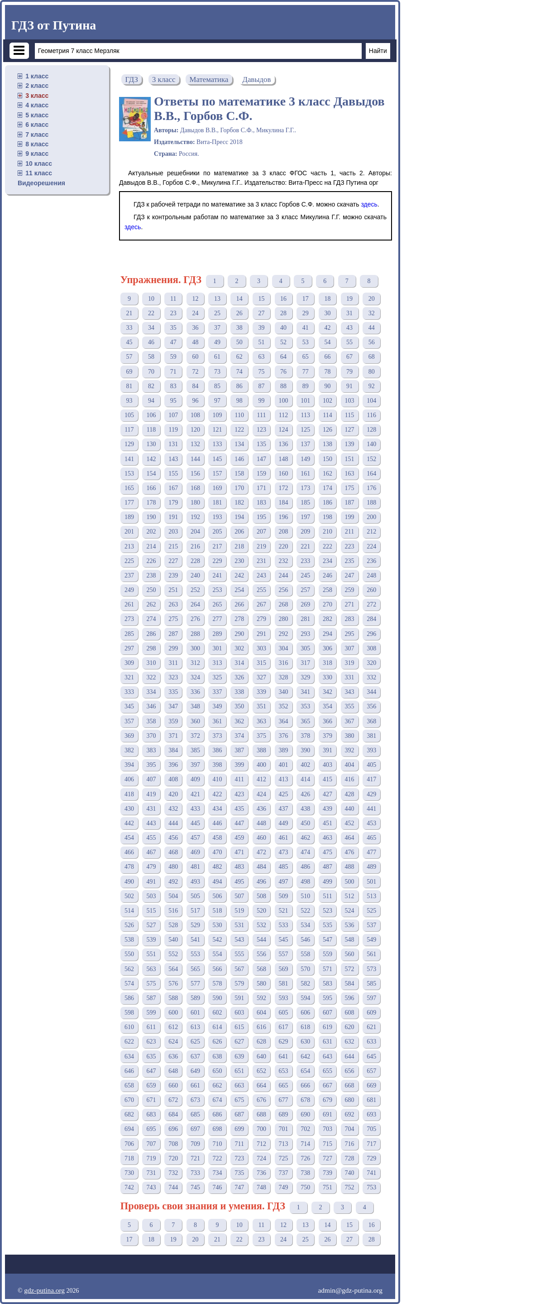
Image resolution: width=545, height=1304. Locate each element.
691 (327, 1114)
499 (327, 881)
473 (283, 852)
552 (173, 954)
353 (305, 706)
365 (305, 721)
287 (173, 633)
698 (217, 1129)
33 (129, 327)
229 (217, 561)
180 (195, 502)
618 (305, 1027)
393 (371, 750)
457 (195, 837)
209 (305, 531)
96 (195, 400)
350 (239, 706)
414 (305, 779)
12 (195, 298)
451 (327, 823)
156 (195, 473)
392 (349, 750)
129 (129, 444)
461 (283, 837)
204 (195, 531)
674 (217, 1100)
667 (327, 1085)
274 (151, 619)
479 (151, 866)
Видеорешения (41, 183)
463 (327, 837)
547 (327, 939)
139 (349, 444)
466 (129, 852)
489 (371, 866)
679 (327, 1100)
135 (261, 444)
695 (151, 1129)
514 (129, 910)
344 (371, 691)
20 (371, 298)
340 (283, 691)
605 (283, 1012)
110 (239, 415)
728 (349, 1158)
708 (173, 1143)
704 (349, 1129)
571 (327, 969)
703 (327, 1129)
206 (239, 531)
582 (305, 983)
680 (349, 1100)
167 (173, 488)
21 (129, 313)
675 (239, 1100)
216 (195, 546)
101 (305, 400)
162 (327, 473)
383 (151, 750)
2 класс (36, 85)
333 (129, 691)
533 (283, 925)
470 (217, 852)
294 (327, 633)
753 (371, 1187)
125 (305, 429)
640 (261, 1056)
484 (261, 866)
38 (239, 327)
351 (261, 706)
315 (261, 662)
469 (195, 852)
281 (305, 619)
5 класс (36, 115)
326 (239, 677)
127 (349, 429)
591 (239, 998)
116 (371, 415)
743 (151, 1187)
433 (195, 808)
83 (173, 386)
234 (327, 561)
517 (195, 910)
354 (327, 706)
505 (195, 896)
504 (173, 896)
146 (239, 459)
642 (305, 1056)
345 (129, 706)
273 (129, 619)
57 (129, 356)
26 (239, 313)
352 (283, 706)
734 (217, 1172)
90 (327, 386)
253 (217, 590)
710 (217, 1143)
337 (217, 691)
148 (283, 459)
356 (371, 706)
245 (305, 575)
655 (327, 1071)
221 (305, 546)
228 (195, 561)
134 (239, 444)
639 (239, 1056)
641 (283, 1056)
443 (151, 823)
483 (239, 866)
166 (151, 488)
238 (151, 575)
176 (371, 488)
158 (239, 473)
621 (371, 1027)
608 (349, 1012)
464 (349, 837)
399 (239, 764)
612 (173, 1027)
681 (371, 1100)
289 (217, 633)
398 (217, 764)
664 (261, 1085)
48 (195, 342)
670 (129, 1100)
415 (327, 779)
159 (261, 473)
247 (349, 575)
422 (217, 794)
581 (283, 983)
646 (129, 1071)
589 (195, 998)
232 (283, 561)
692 (349, 1114)
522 (305, 910)
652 (261, 1071)
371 (173, 735)
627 (239, 1041)
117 (129, 429)
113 (305, 415)
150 (327, 459)
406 (129, 779)
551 (151, 954)
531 (239, 925)
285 (129, 633)
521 (283, 910)
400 (261, 764)
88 (283, 386)
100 (283, 400)
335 (173, 691)
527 (151, 925)
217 (217, 546)
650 (217, 1071)
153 (129, 473)
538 (129, 939)
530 (217, 925)
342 (327, 691)
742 (129, 1187)
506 (217, 896)
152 (371, 459)
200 (371, 517)
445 (195, 823)
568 (261, 969)
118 (151, 429)
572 (349, 969)
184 (283, 502)
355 (349, 706)
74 (239, 371)
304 (283, 648)
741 (371, 1172)
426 (305, 794)
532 (261, 925)
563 (151, 969)
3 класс (36, 95)
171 (261, 488)
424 (261, 794)
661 (195, 1085)
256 (283, 590)
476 (349, 852)
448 (261, 823)
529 (195, 925)
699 (239, 1129)
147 (261, 459)
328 (283, 677)
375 (261, 735)
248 (371, 575)
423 (239, 794)
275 (173, 619)
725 (283, 1158)
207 (261, 531)
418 (129, 794)
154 (151, 473)
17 (305, 298)
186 (327, 502)
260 (371, 590)
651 (239, 1071)
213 (129, 546)
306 (327, 648)
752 (349, 1187)
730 (129, 1172)
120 (195, 429)
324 (195, 677)
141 (129, 459)
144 (195, 459)
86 (239, 386)
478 (129, 866)
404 (349, 764)
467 (151, 852)
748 (261, 1187)
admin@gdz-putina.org (350, 1290)
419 (151, 794)
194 (239, 517)
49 (217, 342)
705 (371, 1129)
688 (261, 1114)
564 (173, 969)
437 (283, 808)
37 (217, 327)
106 (151, 415)
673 (195, 1100)
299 (173, 648)
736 (261, 1172)
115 (349, 415)
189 (129, 517)
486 (305, 866)
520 (261, 910)
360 (195, 721)
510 (305, 896)
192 (195, 517)
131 (173, 444)
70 (151, 371)
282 (327, 619)
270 (327, 604)
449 (283, 823)
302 (239, 648)
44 (371, 327)
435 (239, 808)
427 (327, 794)
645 (371, 1056)
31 (349, 313)
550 (129, 954)
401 (283, 764)
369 (129, 735)
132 (195, 444)
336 (195, 691)
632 (349, 1041)
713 (283, 1143)
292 (283, 633)
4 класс (36, 105)
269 (305, 604)
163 (349, 473)
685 (195, 1114)
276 (195, 619)
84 (195, 386)
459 (239, 837)
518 (217, 910)
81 (129, 386)
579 (239, 983)
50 (239, 342)
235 (349, 561)
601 (195, 1012)
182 (239, 502)
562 (129, 969)
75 (261, 371)
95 (173, 400)
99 (261, 400)
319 (349, 662)
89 (305, 386)
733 (195, 1172)
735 (239, 1172)
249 (129, 590)
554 (217, 954)
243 (261, 575)
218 (239, 546)
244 (283, 575)
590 (217, 998)
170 (239, 488)
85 (217, 386)
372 (195, 735)
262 (151, 604)
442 (129, 823)
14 (239, 298)
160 (283, 473)
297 (129, 648)
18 (327, 298)
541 (195, 939)
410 (217, 779)
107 (173, 415)
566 (217, 969)
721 (195, 1158)
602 (217, 1012)
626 (217, 1041)
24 (195, 313)
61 (217, 356)
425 (283, 794)
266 (239, 604)
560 (349, 954)
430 (129, 808)
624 (173, 1041)
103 (349, 400)
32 (371, 313)
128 (371, 429)
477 (371, 852)
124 (283, 429)
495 (239, 881)
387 (239, 750)
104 (371, 400)
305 (305, 648)
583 (327, 983)
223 (349, 546)
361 (217, 721)
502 (129, 896)
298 (151, 648)
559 (327, 954)
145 (217, 459)
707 (151, 1143)
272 (371, 604)
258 (327, 590)
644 (349, 1056)
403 (327, 764)
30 (327, 313)
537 (371, 925)
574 (129, 983)
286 (151, 633)
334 (151, 691)
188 (371, 502)
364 (283, 721)
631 (327, 1041)
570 (305, 969)
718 (129, 1158)
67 (349, 356)
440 (349, 808)
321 (129, 677)
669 (371, 1085)
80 (371, 371)
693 (371, 1114)
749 (283, 1187)
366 (327, 721)
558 (305, 954)
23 (173, 313)
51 (261, 342)
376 (283, 735)
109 (217, 415)
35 (173, 327)
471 (239, 852)
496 (261, 881)
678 (305, 1100)
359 (173, 721)
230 (239, 561)
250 (151, 590)
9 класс (36, 153)
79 (349, 371)
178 (151, 502)
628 (261, 1041)
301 (217, 648)
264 (195, 604)
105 (129, 415)
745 (195, 1187)
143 (173, 459)
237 (129, 575)
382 (129, 750)
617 (283, 1027)
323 (173, 677)
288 (195, 633)
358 (151, 721)
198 (327, 517)
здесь (369, 204)
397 (195, 764)
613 (195, 1027)
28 (283, 313)
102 (327, 400)
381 (371, 735)
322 (151, 677)
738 (305, 1172)
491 (151, 881)
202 (151, 531)
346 (151, 706)
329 (305, 677)
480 (173, 866)
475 (327, 852)
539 (151, 939)
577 (195, 983)
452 (349, 823)
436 (261, 808)
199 (349, 517)
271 (349, 604)
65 (305, 356)
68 (371, 356)
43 (349, 327)
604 (261, 1012)
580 (261, 983)
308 (371, 648)
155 (173, 473)
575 (151, 983)
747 (239, 1187)
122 (239, 429)
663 (239, 1085)
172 (283, 488)
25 (217, 313)
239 (173, 575)
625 (195, 1041)
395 (151, 764)
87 (261, 386)
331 (349, 677)
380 (349, 735)
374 (239, 735)
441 (371, 808)
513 (371, 896)
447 (239, 823)
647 (151, 1071)
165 (129, 488)
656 (349, 1071)
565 (195, 969)
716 (349, 1143)
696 (173, 1129)
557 (283, 954)
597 (371, 998)
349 (217, 706)
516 (173, 910)
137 (305, 444)
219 (261, 546)
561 (371, 954)
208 (283, 531)
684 (173, 1114)
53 (305, 342)
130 (151, 444)
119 (172, 429)
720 (173, 1158)
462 (305, 837)
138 (327, 444)
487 (327, 866)
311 (172, 662)
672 (173, 1100)
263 (173, 604)
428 (349, 794)
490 (129, 881)
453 (371, 823)
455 (151, 837)
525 (371, 910)
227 (173, 561)
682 (129, 1114)
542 (217, 939)
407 (151, 779)
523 (327, 910)
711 (239, 1143)
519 (239, 910)
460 (261, 837)
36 (195, 327)
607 (327, 1012)
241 (217, 575)
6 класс (36, 124)
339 (261, 691)
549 (371, 939)
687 (239, 1114)
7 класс (36, 134)
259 (349, 590)
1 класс (36, 76)
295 (349, 633)
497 (283, 881)
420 (173, 794)
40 (283, 327)
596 (349, 998)
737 (283, 1172)
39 (261, 327)
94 (151, 400)
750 (305, 1187)
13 (217, 298)
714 (305, 1143)
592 (261, 998)
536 (349, 925)
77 (305, 371)
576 (173, 983)
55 (349, 342)
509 (283, 896)
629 (283, 1041)
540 (173, 939)
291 (261, 633)
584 (349, 983)
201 (129, 531)
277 (217, 619)
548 (349, 939)
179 (173, 502)
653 (283, 1071)
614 (217, 1027)
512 (349, 896)
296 (371, 633)
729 (371, 1158)
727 (327, 1158)
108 (195, 415)
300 (195, 648)
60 (195, 356)
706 (129, 1143)
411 (239, 779)
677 (283, 1100)
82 (151, 386)
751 (327, 1187)
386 (217, 750)
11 (173, 298)
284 (371, 619)
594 (305, 998)
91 (349, 386)
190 (151, 517)
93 (129, 400)
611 (151, 1027)
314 (239, 662)
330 (327, 677)
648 (173, 1071)
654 (305, 1071)
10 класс (38, 163)
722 (217, 1158)
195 (261, 517)
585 (371, 983)
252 (195, 590)
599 (151, 1012)
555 (239, 954)
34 (151, 327)
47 (173, 342)
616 (261, 1027)
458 (217, 837)
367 (349, 721)
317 (305, 662)
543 (239, 939)
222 (327, 546)
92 (371, 386)
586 (129, 998)
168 (195, 488)
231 (261, 561)
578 (217, 983)
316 (283, 662)
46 (151, 342)
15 (261, 298)
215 (173, 546)
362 (239, 721)
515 (151, 910)
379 (327, 735)
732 (173, 1172)
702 (305, 1129)
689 (283, 1114)
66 (327, 356)
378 (305, 735)
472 (261, 852)
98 (239, 400)
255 (261, 590)
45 (129, 342)
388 (261, 750)
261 (129, 604)
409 (195, 779)
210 (327, 531)
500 (349, 881)
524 (349, 910)
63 (261, 356)
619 (327, 1027)
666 (305, 1085)
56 (371, 342)
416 (349, 779)
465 (371, 837)
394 (129, 764)
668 (349, 1085)
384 (173, 750)
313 (217, 662)
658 (129, 1085)
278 (239, 619)
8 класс (36, 144)
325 (217, 677)
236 (371, 561)
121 (217, 429)
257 (305, 590)
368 (371, 721)
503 (151, 896)
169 (217, 488)
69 (129, 371)
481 (195, 866)
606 (305, 1012)
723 (239, 1158)
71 (173, 371)
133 (217, 444)
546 (305, 939)
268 (283, 604)
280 (283, 619)
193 (217, 517)
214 (151, 546)
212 (371, 531)
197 (305, 517)
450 (305, 823)
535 (327, 925)
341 (305, 691)
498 (305, 881)
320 (371, 662)
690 (305, 1114)
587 (151, 998)
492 (173, 881)
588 (173, 998)
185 (305, 502)
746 (217, 1187)
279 (261, 619)
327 (261, 677)
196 (283, 517)
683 (151, 1114)
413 (283, 779)
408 (173, 779)
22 (151, 313)
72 (195, 371)
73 (217, 371)
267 (261, 604)
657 (371, 1071)
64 (283, 356)
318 (327, 662)
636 (173, 1056)
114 (327, 415)
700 (261, 1129)
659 (151, 1085)
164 (371, 473)
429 (371, 794)
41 (305, 327)
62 (239, 356)
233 (305, 561)
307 (349, 648)
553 (195, 954)
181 (217, 502)
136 (283, 444)
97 (217, 400)
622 (129, 1041)
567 (239, 969)
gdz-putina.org (44, 1290)
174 (327, 488)
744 (173, 1187)
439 (327, 808)
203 (173, 531)
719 (151, 1158)
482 (217, 866)
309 (129, 662)
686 (217, 1114)
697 (195, 1129)
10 (151, 298)
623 (151, 1041)
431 (151, 808)
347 (173, 706)
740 (349, 1172)
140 (371, 444)
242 (239, 575)
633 (371, 1041)
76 (283, 371)
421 (195, 794)
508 (261, 896)
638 (217, 1056)
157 (217, 473)
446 (217, 823)
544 (261, 939)
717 (371, 1143)
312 (195, 662)
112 (283, 415)
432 (173, 808)
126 (327, 429)
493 (195, 881)
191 (173, 517)
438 (305, 808)
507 (239, 896)
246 (327, 575)
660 (173, 1085)
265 (217, 604)
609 (371, 1012)
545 (283, 939)
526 (129, 925)
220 (283, 546)
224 (371, 546)
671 (151, 1100)
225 (129, 561)
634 (129, 1056)
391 (327, 750)
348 (195, 706)
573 (371, 969)
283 (349, 619)
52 (283, 342)
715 (327, 1143)
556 (261, 954)
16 (283, 298)
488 (349, 866)
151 (349, 459)
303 (261, 648)
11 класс (38, 173)
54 (327, 342)
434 (217, 808)
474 (305, 852)
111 (261, 415)
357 (129, 721)
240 (195, 575)
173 (305, 488)
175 (349, 488)
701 (283, 1129)
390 (305, 750)
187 (349, 502)
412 (261, 779)
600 (173, 1012)
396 (173, 764)
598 (129, 1012)
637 (195, 1056)
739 (327, 1172)
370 (151, 735)
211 (349, 531)
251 (173, 590)
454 (129, 837)
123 (261, 429)
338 (239, 691)
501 (371, 881)
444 (173, 823)
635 (151, 1056)
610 (129, 1027)
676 (261, 1100)
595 (327, 998)
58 (151, 356)
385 (195, 750)
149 (305, 459)
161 (305, 473)
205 (217, 531)
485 (283, 866)
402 (305, 764)
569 (283, 969)
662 (217, 1085)
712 (261, 1143)
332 (371, 677)
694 (129, 1129)
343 (349, 691)
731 (151, 1172)
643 (327, 1056)
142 (151, 459)
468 (173, 852)
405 (371, 764)
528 (173, 925)
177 (129, 502)
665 (283, 1085)
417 (371, 779)
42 (327, 327)
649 (195, 1071)
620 (349, 1027)
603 (239, 1012)
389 (283, 750)
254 (239, 590)
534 (305, 925)
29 (305, 313)
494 (217, 881)
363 (261, 721)
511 (327, 896)
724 (261, 1158)
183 (261, 502)
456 (173, 837)
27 (261, 313)
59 (173, 356)
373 (217, 735)
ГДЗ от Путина (53, 25)
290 (239, 633)
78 (327, 371)
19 (349, 298)
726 (305, 1158)
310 (151, 662)
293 (305, 633)
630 (305, 1041)
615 (239, 1027)
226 (151, 561)
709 (195, 1143)
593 (283, 998)
